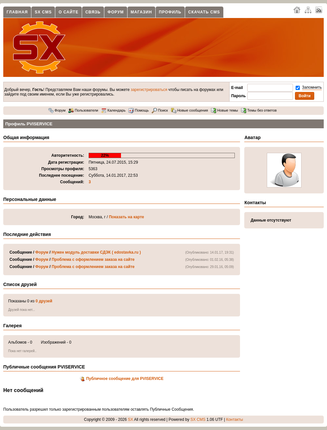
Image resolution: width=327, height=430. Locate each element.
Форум (116, 12)
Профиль (170, 12)
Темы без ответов (259, 110)
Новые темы (224, 110)
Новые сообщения (189, 110)
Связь (93, 12)
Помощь (139, 110)
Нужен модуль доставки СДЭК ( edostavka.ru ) (96, 252)
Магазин (141, 12)
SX (130, 419)
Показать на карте (126, 217)
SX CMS (43, 12)
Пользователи (83, 110)
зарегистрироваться (149, 89)
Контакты (234, 419)
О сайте (68, 12)
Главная (17, 12)
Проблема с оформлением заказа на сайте (93, 259)
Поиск (160, 110)
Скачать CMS (204, 12)
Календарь (113, 110)
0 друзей (44, 301)
